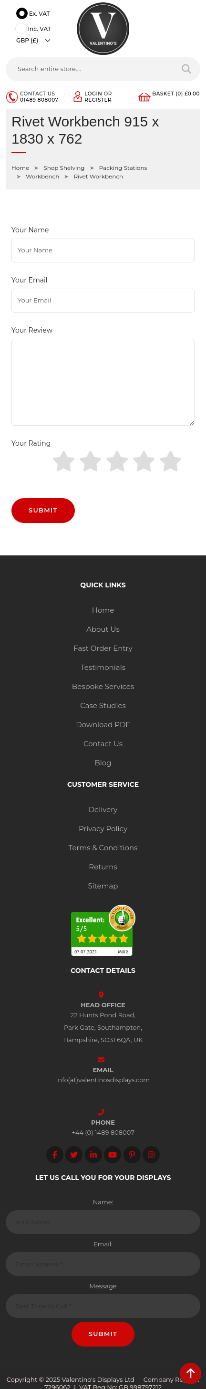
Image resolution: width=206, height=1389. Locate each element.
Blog (102, 762)
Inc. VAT (34, 29)
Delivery (103, 809)
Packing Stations (123, 167)
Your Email (29, 280)
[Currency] (35, 40)
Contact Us (103, 743)
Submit (43, 510)
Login (93, 94)
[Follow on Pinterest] (132, 1154)
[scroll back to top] (190, 1373)
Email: (103, 1244)
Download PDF (103, 724)
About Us (103, 629)
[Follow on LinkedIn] (93, 1154)
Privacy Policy (103, 828)
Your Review (31, 330)
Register (98, 100)
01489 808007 (39, 100)
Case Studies (103, 705)
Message (102, 1286)
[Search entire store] (186, 69)
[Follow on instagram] (151, 1154)
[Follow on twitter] (73, 1154)
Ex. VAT (34, 14)
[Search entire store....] (90, 69)
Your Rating (31, 443)
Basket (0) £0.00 (176, 94)
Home (20, 167)
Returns (103, 866)
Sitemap (103, 885)
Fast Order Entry (102, 648)
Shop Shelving (63, 167)
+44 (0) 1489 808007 (103, 1132)
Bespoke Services (103, 686)
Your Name (30, 230)
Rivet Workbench (98, 176)
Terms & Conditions (103, 847)
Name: (103, 1202)
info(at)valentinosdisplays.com (103, 1080)
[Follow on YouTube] (112, 1154)
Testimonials (103, 667)
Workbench (42, 176)
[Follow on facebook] (54, 1154)
